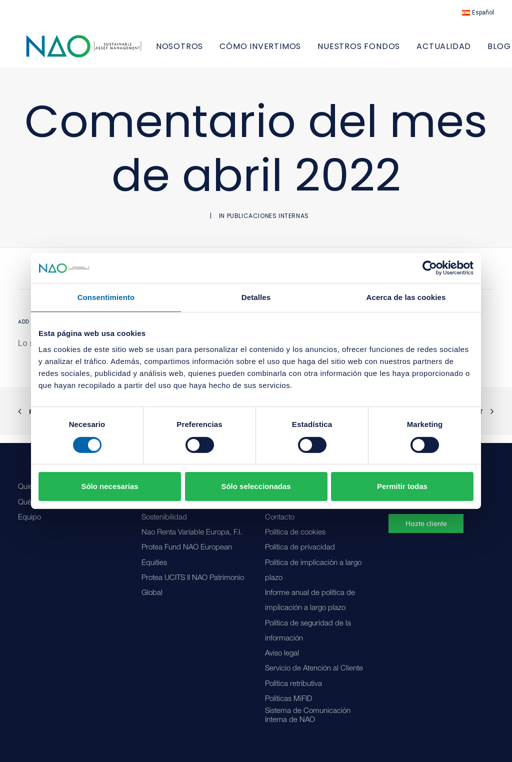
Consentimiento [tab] (106, 297)
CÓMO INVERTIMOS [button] (283, 50)
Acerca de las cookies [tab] (406, 297)
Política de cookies (295, 532)
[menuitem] (478, 12)
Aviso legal (282, 654)
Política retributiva (293, 684)
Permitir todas (402, 486)
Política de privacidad (300, 548)
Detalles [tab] (256, 297)
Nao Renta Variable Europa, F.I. (192, 532)
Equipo (29, 518)
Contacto (279, 518)
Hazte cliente (426, 523)
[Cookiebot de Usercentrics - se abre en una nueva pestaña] (430, 268)
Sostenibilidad (164, 518)
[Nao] (95, 50)
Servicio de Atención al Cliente (314, 668)
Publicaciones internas (268, 224)
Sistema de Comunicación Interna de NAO (307, 716)
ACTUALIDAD (467, 50)
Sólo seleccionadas (255, 486)
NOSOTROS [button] (202, 50)
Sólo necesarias (109, 486)
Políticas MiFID (288, 699)
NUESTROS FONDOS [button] (381, 50)
